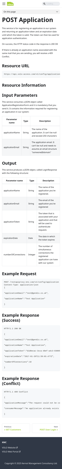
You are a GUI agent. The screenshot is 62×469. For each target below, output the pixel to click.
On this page (10, 11)
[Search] (51, 4)
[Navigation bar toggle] (4, 4)
